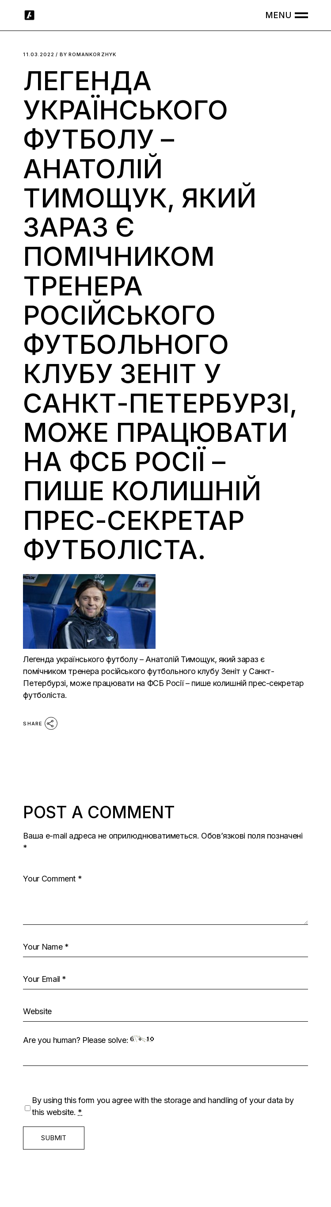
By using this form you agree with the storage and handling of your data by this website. (162, 1106)
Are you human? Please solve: (165, 1050)
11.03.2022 (38, 54)
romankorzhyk (88, 54)
